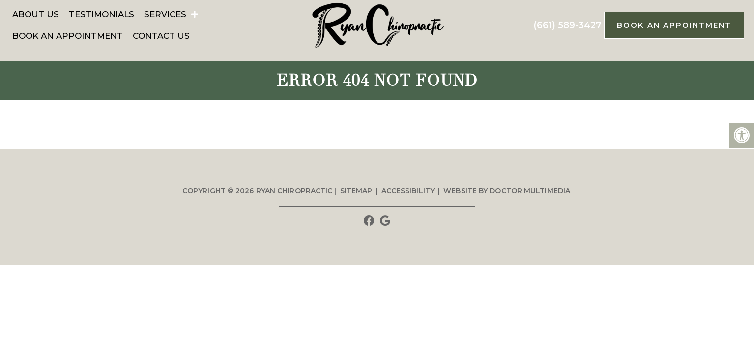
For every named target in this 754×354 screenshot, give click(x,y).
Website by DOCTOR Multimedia (506, 190)
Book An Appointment (67, 36)
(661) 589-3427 (567, 25)
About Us (35, 14)
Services (165, 14)
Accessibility (408, 190)
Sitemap (356, 190)
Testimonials (101, 14)
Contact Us (161, 36)
